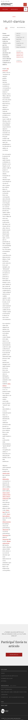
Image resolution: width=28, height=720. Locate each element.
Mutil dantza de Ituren (20, 43)
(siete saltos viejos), (6, 494)
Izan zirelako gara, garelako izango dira (14, 692)
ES (1, 1)
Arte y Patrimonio (6, 689)
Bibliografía (20, 47)
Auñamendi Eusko (7, 4)
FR (6, 1)
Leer (6, 27)
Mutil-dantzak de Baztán (20, 37)
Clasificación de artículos (9, 675)
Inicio (18, 33)
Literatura (4, 694)
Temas (3, 673)
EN (8, 1)
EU (4, 1)
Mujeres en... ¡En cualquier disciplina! (12, 697)
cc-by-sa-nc (19, 61)
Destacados (14, 9)
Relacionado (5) (21, 27)
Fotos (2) (12, 27)
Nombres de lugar (6, 678)
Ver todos (13, 685)
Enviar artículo (14, 654)
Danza (14, 16)
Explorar (5, 9)
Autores (3, 681)
